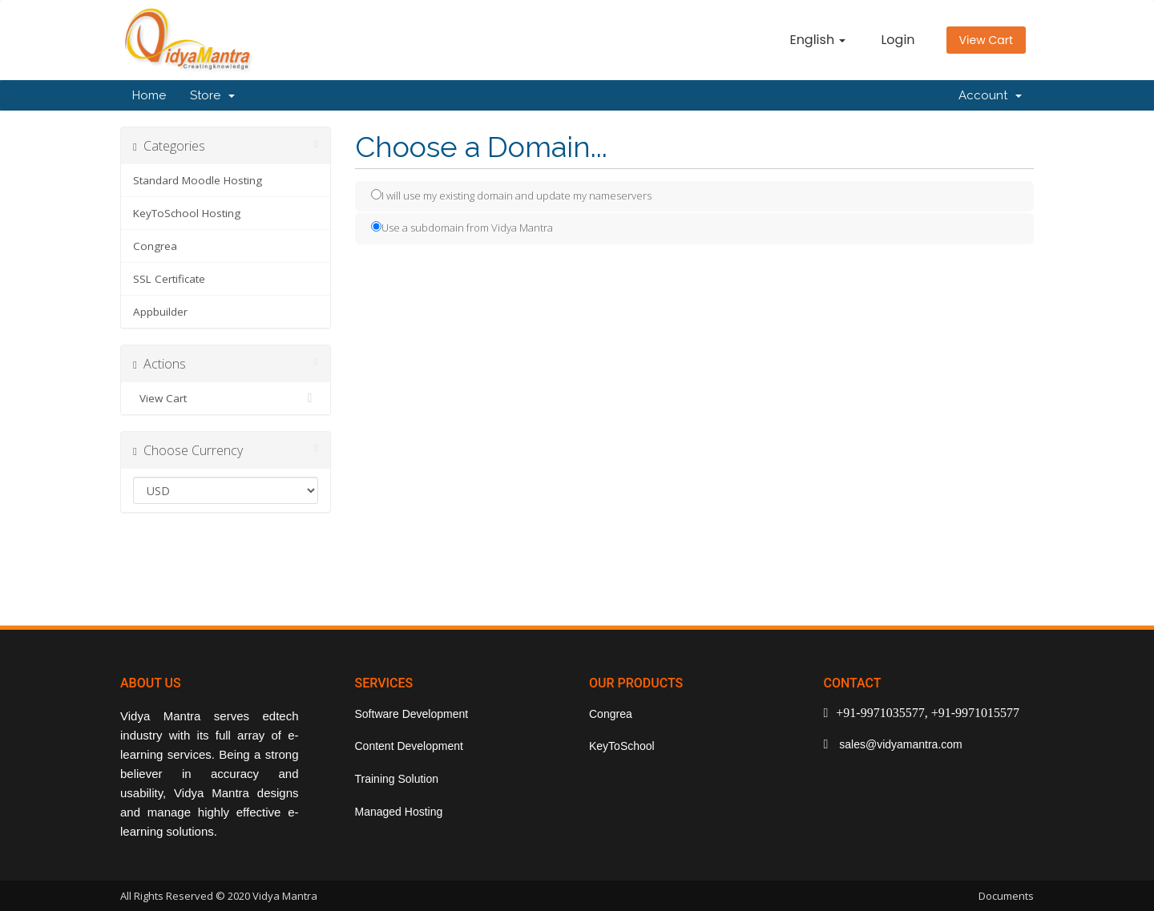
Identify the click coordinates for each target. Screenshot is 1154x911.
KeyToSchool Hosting (186, 213)
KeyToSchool (622, 746)
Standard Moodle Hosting (197, 180)
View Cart (986, 40)
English (817, 39)
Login (897, 39)
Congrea (155, 246)
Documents (1006, 896)
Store (212, 95)
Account (990, 95)
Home (149, 95)
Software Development (412, 713)
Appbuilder (160, 311)
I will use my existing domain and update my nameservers (511, 195)
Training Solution (397, 778)
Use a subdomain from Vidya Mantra (462, 227)
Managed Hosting (399, 811)
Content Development (409, 746)
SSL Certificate (169, 279)
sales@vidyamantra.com (899, 744)
